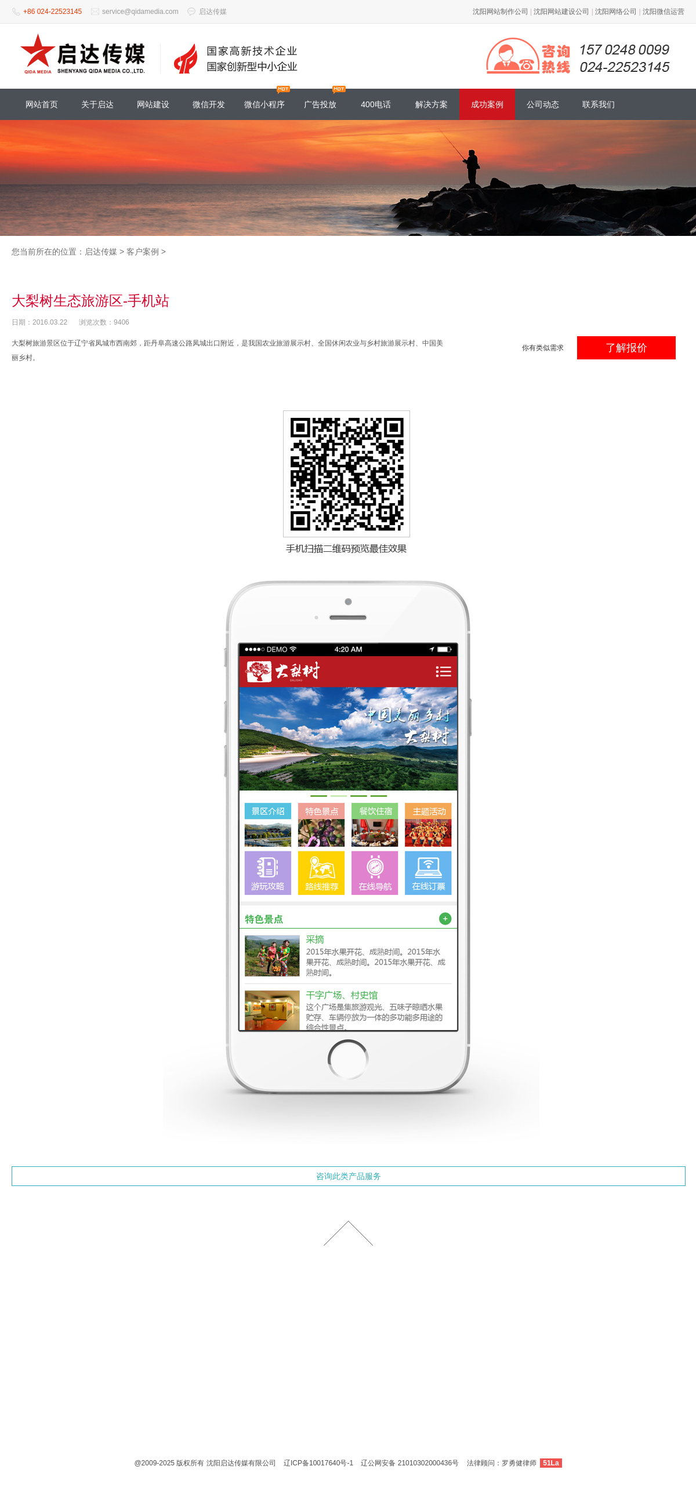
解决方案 (431, 104)
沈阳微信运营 (663, 12)
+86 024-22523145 (52, 12)
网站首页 (42, 104)
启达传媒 (213, 12)
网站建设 (153, 104)
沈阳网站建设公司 (561, 12)
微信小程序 (264, 104)
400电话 (375, 104)
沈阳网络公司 (616, 12)
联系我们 (598, 104)
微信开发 (209, 104)
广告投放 (320, 104)
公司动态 (543, 104)
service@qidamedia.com (140, 12)
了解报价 (626, 348)
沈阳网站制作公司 (500, 12)
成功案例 (487, 104)
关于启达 (97, 104)
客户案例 (142, 251)
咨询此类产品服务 (348, 1176)
